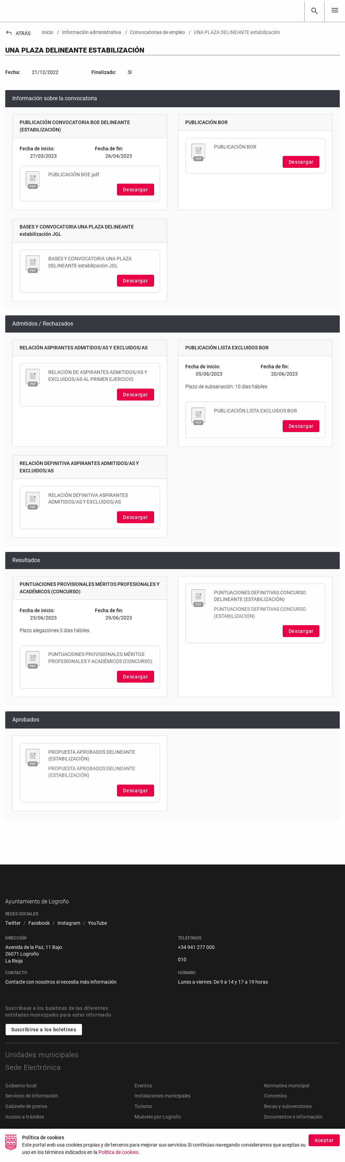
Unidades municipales (42, 1065)
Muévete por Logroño (157, 1127)
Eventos (143, 1096)
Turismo (143, 1117)
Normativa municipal (286, 1096)
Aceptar (324, 1140)
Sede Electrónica (33, 1078)
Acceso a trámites (24, 1127)
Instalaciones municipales (162, 1107)
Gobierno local (20, 1096)
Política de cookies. (119, 1152)
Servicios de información (31, 1107)
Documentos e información (293, 1127)
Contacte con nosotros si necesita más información (61, 993)
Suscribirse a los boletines (43, 1040)
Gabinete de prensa (26, 1117)
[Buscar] (314, 11)
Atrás (17, 33)
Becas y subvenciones (288, 1117)
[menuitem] (13, 934)
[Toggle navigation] (334, 11)
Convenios (275, 1107)
